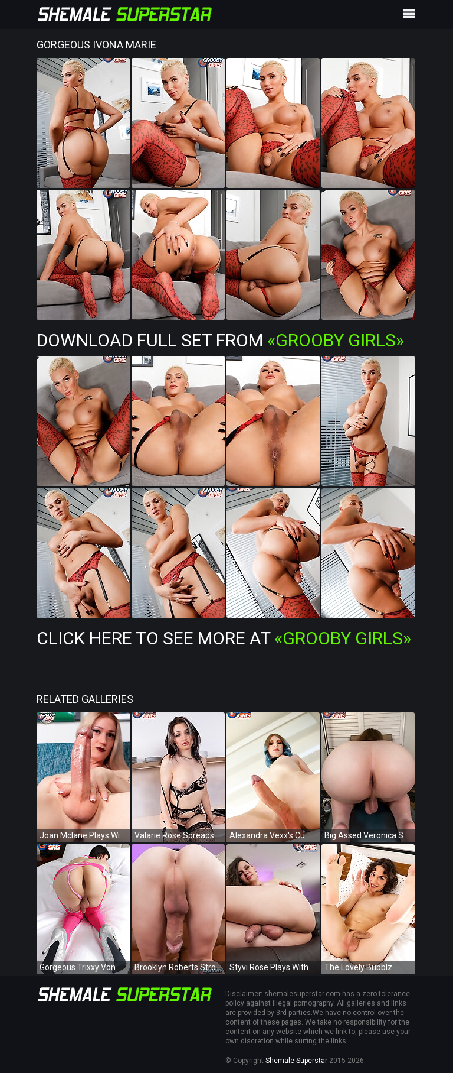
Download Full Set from (220, 340)
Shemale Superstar (296, 1060)
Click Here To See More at (224, 638)
